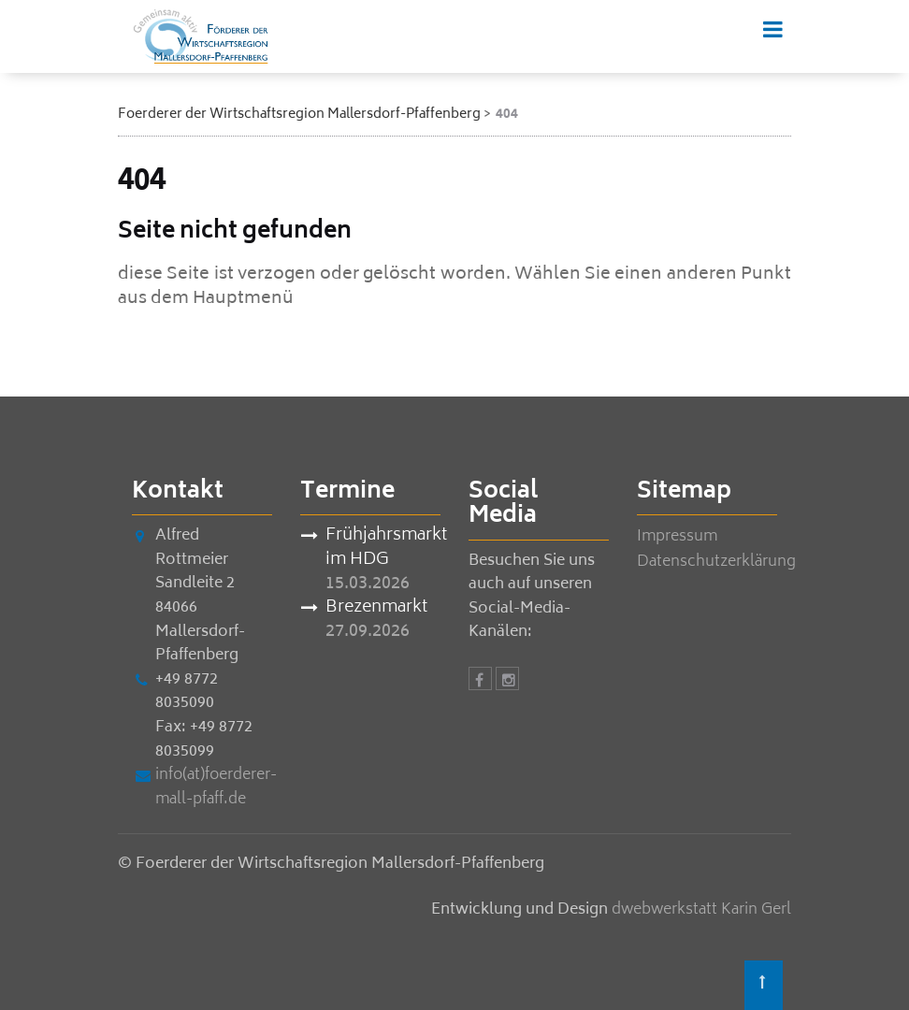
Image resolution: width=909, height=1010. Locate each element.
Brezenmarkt (376, 609)
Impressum (677, 537)
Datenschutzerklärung (716, 562)
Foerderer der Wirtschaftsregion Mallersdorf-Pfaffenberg (299, 114)
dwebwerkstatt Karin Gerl (701, 910)
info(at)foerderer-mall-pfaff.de (216, 787)
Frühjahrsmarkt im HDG (382, 548)
